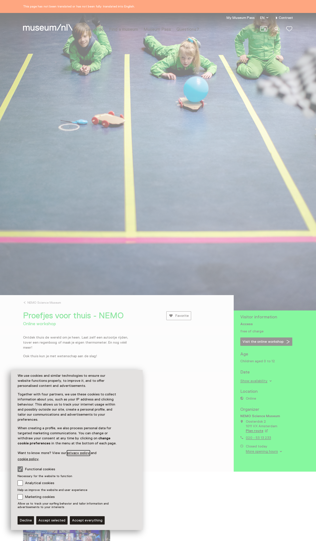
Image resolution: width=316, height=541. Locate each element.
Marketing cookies (40, 497)
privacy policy (78, 453)
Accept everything (87, 520)
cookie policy (28, 459)
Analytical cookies (39, 483)
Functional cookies (36, 469)
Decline (26, 520)
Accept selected (51, 520)
